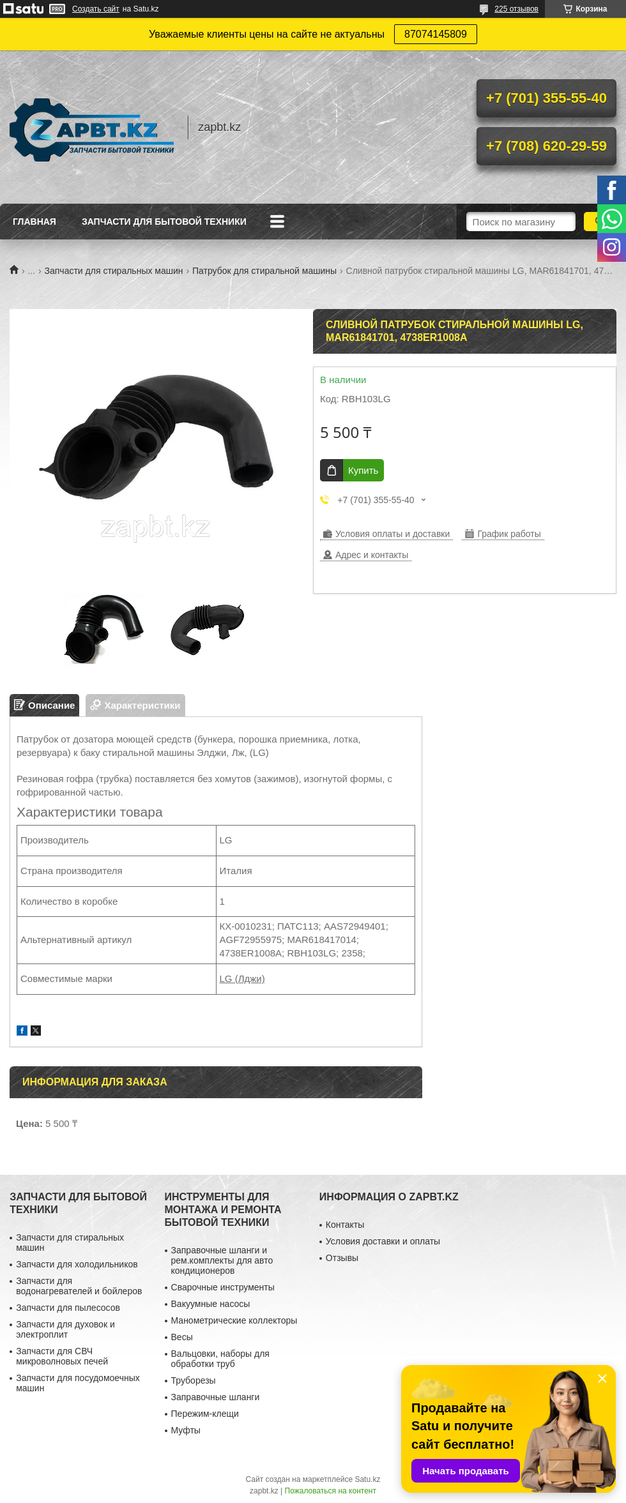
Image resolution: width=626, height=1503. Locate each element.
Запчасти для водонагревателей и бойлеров (79, 1286)
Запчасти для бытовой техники (164, 221)
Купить (363, 470)
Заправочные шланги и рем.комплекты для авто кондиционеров (222, 1260)
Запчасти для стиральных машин (114, 271)
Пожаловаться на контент (330, 1490)
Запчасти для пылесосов (68, 1308)
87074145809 (435, 34)
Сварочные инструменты (223, 1287)
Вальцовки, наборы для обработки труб (220, 1358)
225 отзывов (516, 8)
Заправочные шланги (215, 1397)
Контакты (345, 1225)
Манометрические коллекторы (234, 1320)
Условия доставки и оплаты (383, 1241)
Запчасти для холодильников (76, 1264)
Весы (182, 1337)
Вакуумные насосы (210, 1304)
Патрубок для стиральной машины (264, 271)
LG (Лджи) (242, 978)
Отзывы (342, 1258)
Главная (34, 221)
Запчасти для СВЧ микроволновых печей (62, 1356)
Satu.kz (367, 1479)
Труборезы (193, 1380)
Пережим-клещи (205, 1414)
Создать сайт (95, 8)
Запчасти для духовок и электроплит (65, 1329)
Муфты (186, 1430)
